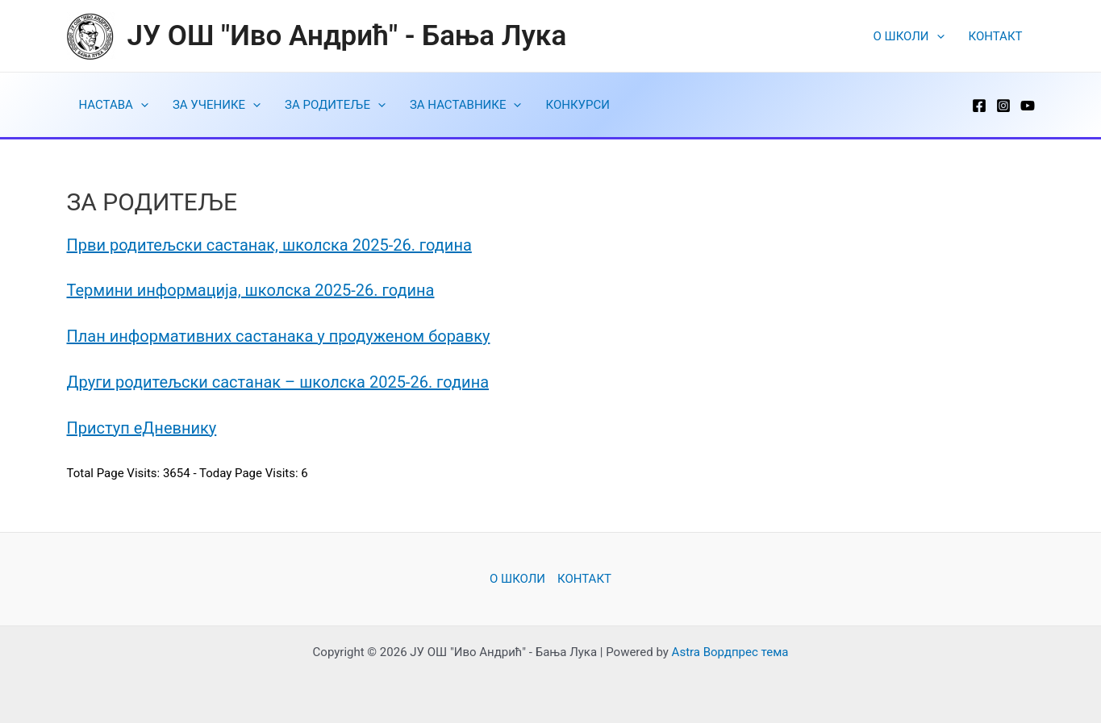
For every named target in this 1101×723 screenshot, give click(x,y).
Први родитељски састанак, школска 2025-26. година (269, 245)
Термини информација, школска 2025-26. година (251, 290)
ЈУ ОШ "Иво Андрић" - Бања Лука (347, 35)
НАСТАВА (113, 105)
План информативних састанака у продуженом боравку (278, 336)
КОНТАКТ (996, 36)
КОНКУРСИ (577, 105)
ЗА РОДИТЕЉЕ (335, 105)
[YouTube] (1027, 105)
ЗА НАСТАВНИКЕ (466, 105)
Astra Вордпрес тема (730, 652)
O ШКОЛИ (909, 36)
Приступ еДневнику (142, 428)
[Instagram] (1003, 105)
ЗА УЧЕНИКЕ (217, 105)
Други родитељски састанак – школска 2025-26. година (278, 382)
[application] (937, 36)
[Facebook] (979, 105)
